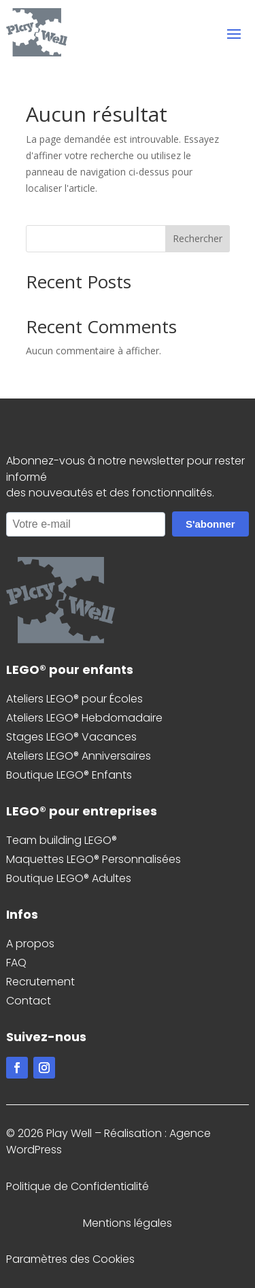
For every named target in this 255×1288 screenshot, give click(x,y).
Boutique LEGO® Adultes (68, 878)
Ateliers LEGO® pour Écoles (74, 699)
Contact (28, 1001)
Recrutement (40, 981)
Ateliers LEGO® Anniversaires (78, 756)
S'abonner (210, 524)
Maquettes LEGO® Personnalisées (93, 859)
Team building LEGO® (61, 840)
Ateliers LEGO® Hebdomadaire (84, 718)
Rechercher (197, 238)
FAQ (16, 962)
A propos (30, 943)
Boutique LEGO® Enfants (69, 775)
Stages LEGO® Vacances (71, 737)
